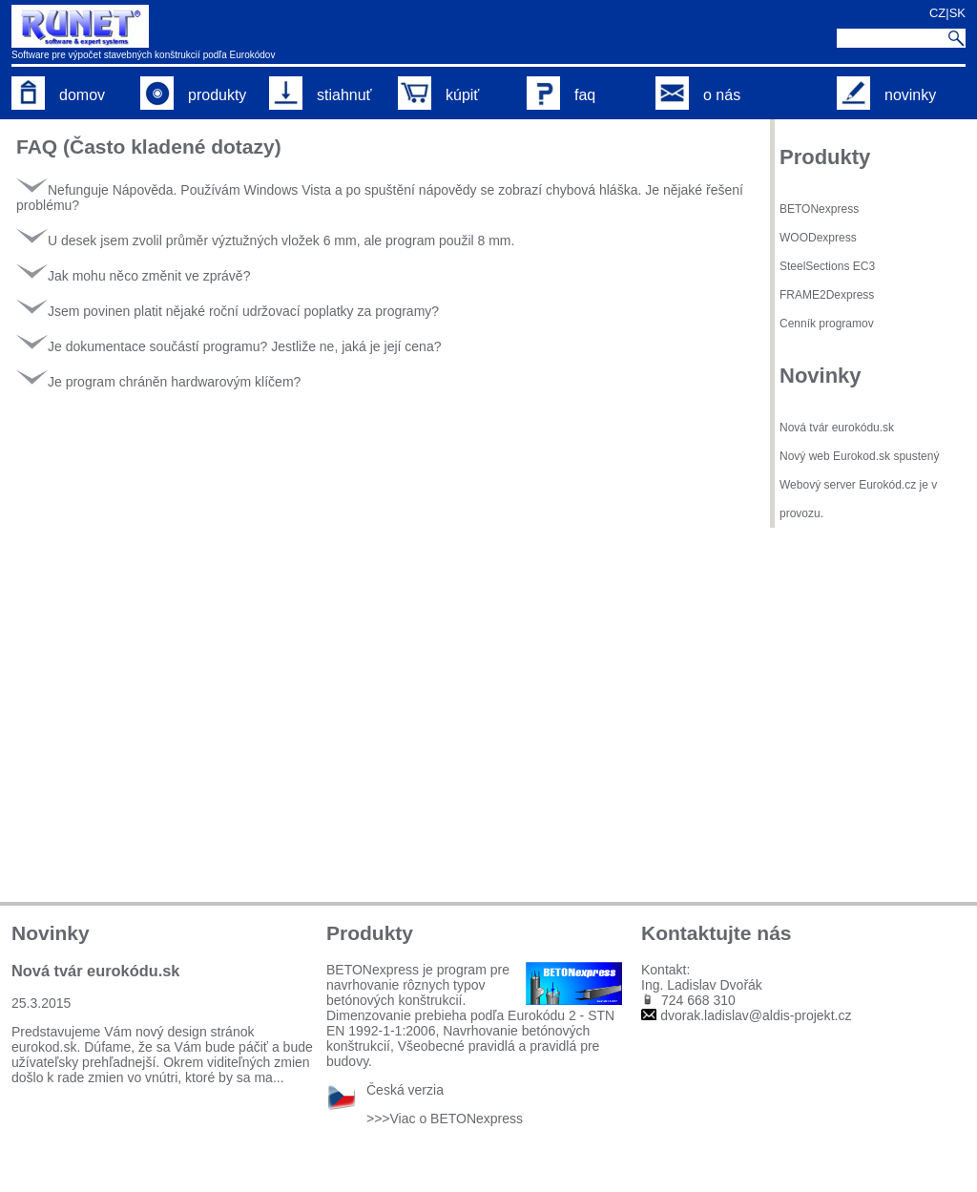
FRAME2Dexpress (827, 295)
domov (58, 95)
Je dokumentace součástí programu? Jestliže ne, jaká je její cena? (228, 346)
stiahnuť (320, 95)
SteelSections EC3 (827, 266)
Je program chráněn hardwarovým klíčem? (158, 381)
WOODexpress (818, 237)
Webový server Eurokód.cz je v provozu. (858, 499)
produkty (193, 95)
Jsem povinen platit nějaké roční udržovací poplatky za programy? (227, 311)
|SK (956, 13)
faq (561, 95)
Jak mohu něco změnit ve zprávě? (133, 275)
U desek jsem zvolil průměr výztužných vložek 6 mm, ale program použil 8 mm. (265, 240)
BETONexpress (819, 209)
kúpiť (438, 95)
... (278, 1077)
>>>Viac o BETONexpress (444, 1118)
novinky (886, 95)
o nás (697, 95)
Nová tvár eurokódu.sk (837, 427)
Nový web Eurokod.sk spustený (859, 456)
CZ (937, 13)
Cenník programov (827, 323)
